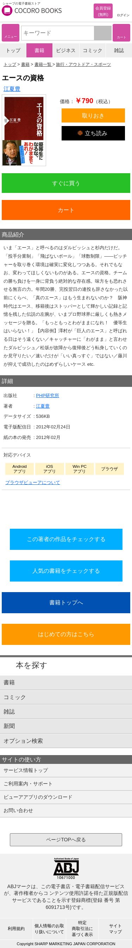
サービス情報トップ (26, 770)
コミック (92, 50)
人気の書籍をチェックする (66, 570)
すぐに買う (66, 183)
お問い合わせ (18, 810)
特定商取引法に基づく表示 (82, 928)
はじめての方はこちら (66, 634)
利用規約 (16, 928)
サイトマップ (115, 928)
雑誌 (119, 50)
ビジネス (66, 50)
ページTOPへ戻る (66, 839)
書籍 (39, 50)
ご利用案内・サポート (28, 783)
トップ (13, 50)
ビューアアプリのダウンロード (38, 797)
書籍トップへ (66, 602)
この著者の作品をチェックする (66, 539)
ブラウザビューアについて (32, 482)
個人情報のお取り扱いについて (49, 928)
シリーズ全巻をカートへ (66, 507)
